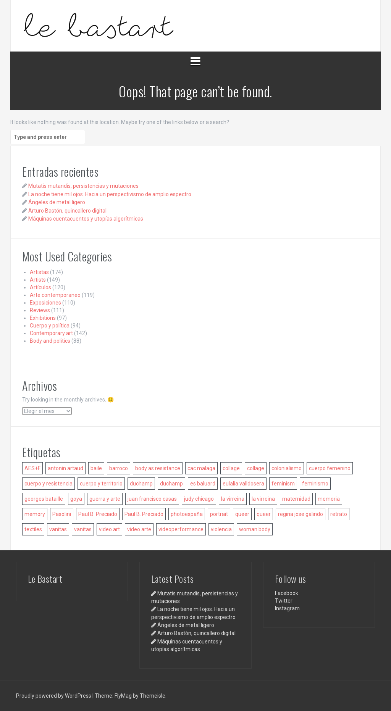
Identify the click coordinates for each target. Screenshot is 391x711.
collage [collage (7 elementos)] (255, 468)
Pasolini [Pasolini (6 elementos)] (61, 514)
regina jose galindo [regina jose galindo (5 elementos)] (300, 514)
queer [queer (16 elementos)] (242, 514)
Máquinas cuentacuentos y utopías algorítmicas (85, 219)
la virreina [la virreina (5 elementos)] (263, 499)
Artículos (40, 287)
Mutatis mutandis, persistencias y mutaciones (83, 186)
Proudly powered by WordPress (54, 696)
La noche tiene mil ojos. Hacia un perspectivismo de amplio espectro (109, 194)
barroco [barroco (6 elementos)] (118, 468)
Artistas (39, 272)
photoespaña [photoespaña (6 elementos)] (187, 514)
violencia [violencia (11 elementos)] (221, 529)
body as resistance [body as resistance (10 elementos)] (157, 468)
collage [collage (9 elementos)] (231, 468)
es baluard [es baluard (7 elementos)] (202, 483)
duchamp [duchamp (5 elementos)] (171, 483)
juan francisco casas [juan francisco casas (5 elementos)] (152, 499)
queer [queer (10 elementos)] (264, 514)
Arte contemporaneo (55, 295)
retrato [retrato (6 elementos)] (338, 514)
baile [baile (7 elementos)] (96, 468)
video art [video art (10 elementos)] (109, 529)
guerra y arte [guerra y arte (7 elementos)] (104, 499)
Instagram (287, 608)
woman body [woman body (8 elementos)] (254, 529)
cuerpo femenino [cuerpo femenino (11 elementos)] (330, 468)
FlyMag (123, 696)
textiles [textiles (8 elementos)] (33, 529)
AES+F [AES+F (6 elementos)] (32, 468)
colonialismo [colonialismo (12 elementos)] (286, 468)
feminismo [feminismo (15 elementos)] (315, 483)
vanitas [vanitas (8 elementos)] (83, 529)
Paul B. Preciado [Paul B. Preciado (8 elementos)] (97, 514)
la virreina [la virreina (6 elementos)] (232, 499)
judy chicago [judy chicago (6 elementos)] (199, 499)
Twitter (283, 601)
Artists (38, 280)
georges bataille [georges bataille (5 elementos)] (43, 499)
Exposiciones (45, 303)
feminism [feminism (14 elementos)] (283, 483)
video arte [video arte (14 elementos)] (139, 529)
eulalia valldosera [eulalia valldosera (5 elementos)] (243, 483)
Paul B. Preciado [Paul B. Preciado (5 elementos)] (143, 514)
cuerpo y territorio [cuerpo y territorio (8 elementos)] (101, 483)
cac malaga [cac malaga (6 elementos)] (201, 468)
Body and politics (50, 341)
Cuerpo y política (49, 325)
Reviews (40, 310)
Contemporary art (51, 333)
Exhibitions (43, 318)
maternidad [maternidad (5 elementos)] (296, 499)
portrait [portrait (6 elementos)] (219, 514)
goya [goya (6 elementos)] (76, 499)
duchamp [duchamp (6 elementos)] (141, 483)
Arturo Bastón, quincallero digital (67, 211)
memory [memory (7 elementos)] (34, 514)
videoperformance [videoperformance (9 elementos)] (181, 529)
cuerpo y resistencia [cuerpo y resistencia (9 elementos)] (48, 483)
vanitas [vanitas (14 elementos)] (58, 529)
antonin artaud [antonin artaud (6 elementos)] (65, 468)
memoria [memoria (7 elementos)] (329, 499)
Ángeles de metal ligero (56, 202)
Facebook (286, 593)
